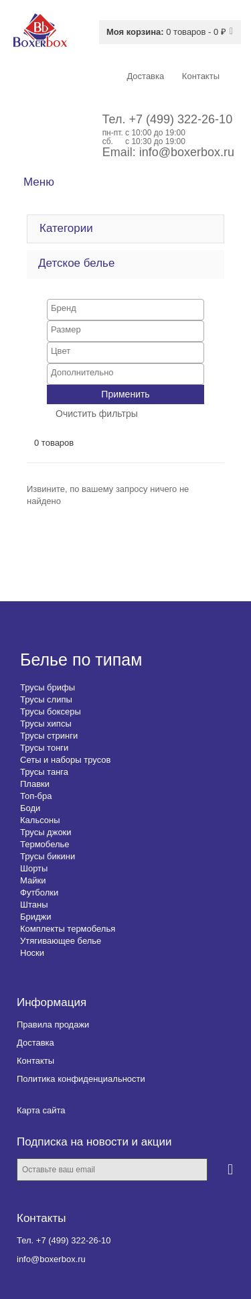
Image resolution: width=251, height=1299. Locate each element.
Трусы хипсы (46, 724)
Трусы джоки (46, 832)
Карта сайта (41, 1110)
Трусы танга (44, 772)
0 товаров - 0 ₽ (166, 32)
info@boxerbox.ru (186, 152)
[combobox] (125, 309)
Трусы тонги (44, 748)
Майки (33, 880)
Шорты (34, 868)
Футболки (39, 892)
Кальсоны (40, 820)
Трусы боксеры (50, 711)
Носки (32, 953)
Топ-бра (36, 796)
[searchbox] (125, 308)
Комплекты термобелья (67, 929)
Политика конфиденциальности (81, 1079)
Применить (125, 394)
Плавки (35, 784)
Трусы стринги (49, 736)
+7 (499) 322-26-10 (181, 119)
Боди (30, 808)
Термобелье (45, 844)
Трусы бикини (47, 856)
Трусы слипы (46, 699)
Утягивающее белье (60, 941)
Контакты (35, 1061)
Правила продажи (53, 1024)
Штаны (34, 905)
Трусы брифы (47, 687)
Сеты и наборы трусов (65, 760)
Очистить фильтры (97, 413)
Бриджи (36, 917)
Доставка (35, 1043)
